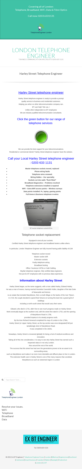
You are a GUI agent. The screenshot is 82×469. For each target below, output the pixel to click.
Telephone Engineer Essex (34, 457)
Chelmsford (62, 460)
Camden (40, 460)
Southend (72, 457)
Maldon (47, 460)
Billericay (55, 457)
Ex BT (45, 463)
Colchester (20, 460)
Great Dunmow (30, 460)
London (48, 457)
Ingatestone (64, 457)
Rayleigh (54, 460)
